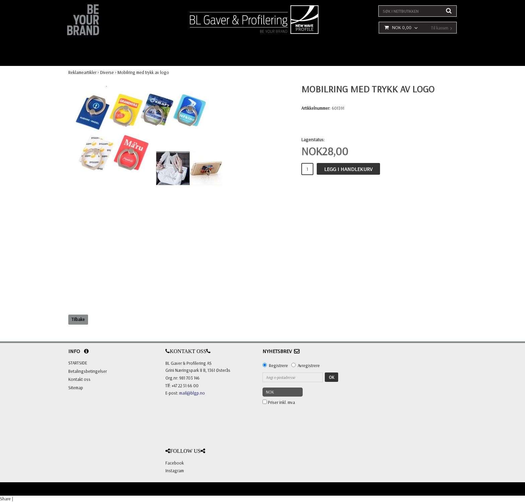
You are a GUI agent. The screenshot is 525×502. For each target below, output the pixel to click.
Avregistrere (309, 365)
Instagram (174, 470)
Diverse (107, 72)
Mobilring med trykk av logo (143, 72)
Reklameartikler (82, 72)
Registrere (278, 365)
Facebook (174, 463)
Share (5, 498)
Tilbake (78, 319)
